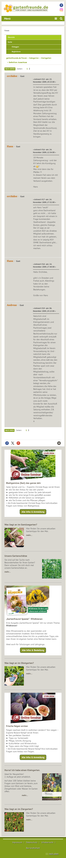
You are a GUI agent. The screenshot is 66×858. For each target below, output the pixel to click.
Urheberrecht (47, 842)
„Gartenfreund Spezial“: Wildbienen (24, 618)
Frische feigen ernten (17, 725)
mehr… (29, 535)
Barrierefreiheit (33, 848)
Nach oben (9, 430)
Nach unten (10, 69)
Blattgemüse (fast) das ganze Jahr (23, 482)
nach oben (54, 853)
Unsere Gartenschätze (15, 555)
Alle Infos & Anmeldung (33, 511)
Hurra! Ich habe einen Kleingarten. (22, 770)
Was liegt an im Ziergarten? (18, 808)
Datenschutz (31, 842)
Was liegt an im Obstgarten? (19, 662)
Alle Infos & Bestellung (33, 650)
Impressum (17, 842)
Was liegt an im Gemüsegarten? (20, 524)
